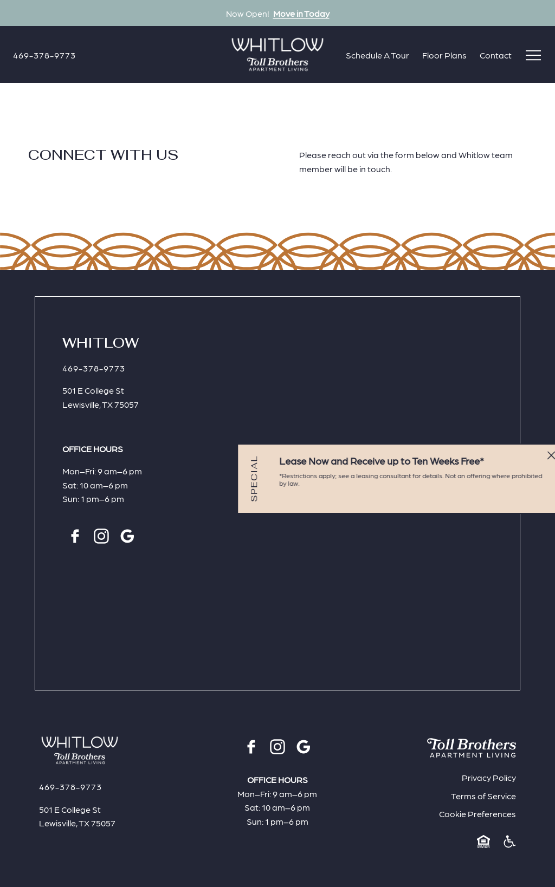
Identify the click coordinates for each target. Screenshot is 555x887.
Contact (496, 55)
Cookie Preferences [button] (477, 813)
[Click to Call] (44, 55)
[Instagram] (101, 536)
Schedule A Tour (377, 55)
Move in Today (301, 13)
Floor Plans (444, 55)
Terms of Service (483, 796)
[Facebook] (75, 536)
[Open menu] (533, 55)
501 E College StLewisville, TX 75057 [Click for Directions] (100, 397)
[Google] (127, 536)
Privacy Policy (489, 777)
